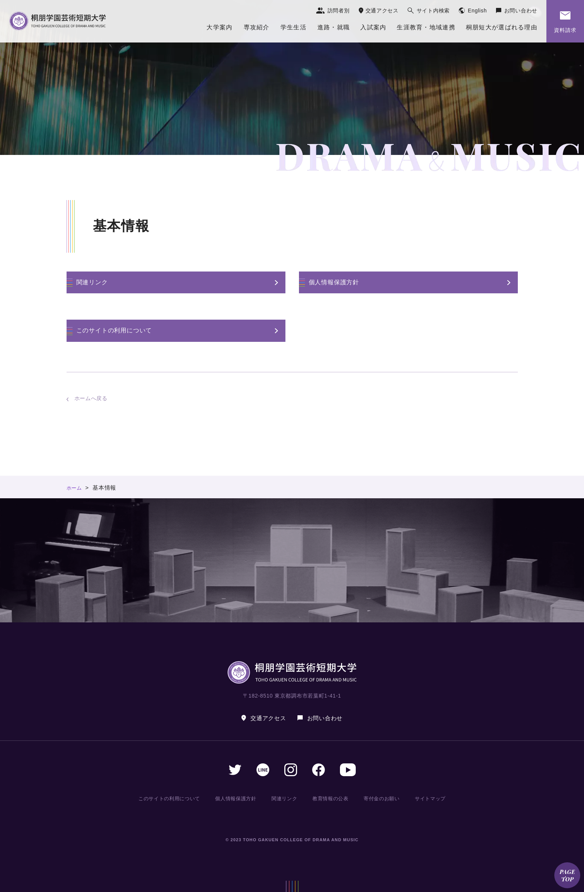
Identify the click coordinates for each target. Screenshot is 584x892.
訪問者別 (339, 11)
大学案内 (219, 27)
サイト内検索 (433, 11)
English (477, 11)
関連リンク (92, 282)
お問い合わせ (520, 11)
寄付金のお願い (381, 798)
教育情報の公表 (331, 798)
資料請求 (565, 30)
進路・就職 (333, 27)
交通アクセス (382, 11)
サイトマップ (429, 798)
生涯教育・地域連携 (426, 27)
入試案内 (373, 27)
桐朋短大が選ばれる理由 (501, 27)
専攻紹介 (257, 27)
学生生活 (293, 27)
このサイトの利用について (114, 330)
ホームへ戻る (91, 398)
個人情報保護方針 (334, 282)
